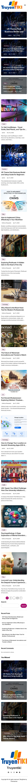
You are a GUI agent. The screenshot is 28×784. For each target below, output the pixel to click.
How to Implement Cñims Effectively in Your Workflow (12, 87)
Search (3, 602)
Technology (5, 304)
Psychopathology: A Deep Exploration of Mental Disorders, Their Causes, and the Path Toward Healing (13, 536)
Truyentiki (14, 768)
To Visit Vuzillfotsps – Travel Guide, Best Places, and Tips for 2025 (13, 129)
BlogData (22, 779)
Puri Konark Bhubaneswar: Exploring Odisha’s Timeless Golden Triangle (11, 400)
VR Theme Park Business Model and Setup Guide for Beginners (14, 33)
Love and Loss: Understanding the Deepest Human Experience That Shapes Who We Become (13, 582)
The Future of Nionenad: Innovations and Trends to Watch (13, 354)
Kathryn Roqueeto (8, 91)
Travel (3, 124)
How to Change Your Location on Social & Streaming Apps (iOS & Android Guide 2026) (13, 445)
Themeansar (13, 781)
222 (17, 598)
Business (14, 25)
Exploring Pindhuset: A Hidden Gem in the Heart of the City (12, 264)
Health (3, 484)
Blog (5, 83)
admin (10, 35)
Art (3, 394)
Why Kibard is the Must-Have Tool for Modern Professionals (13, 635)
